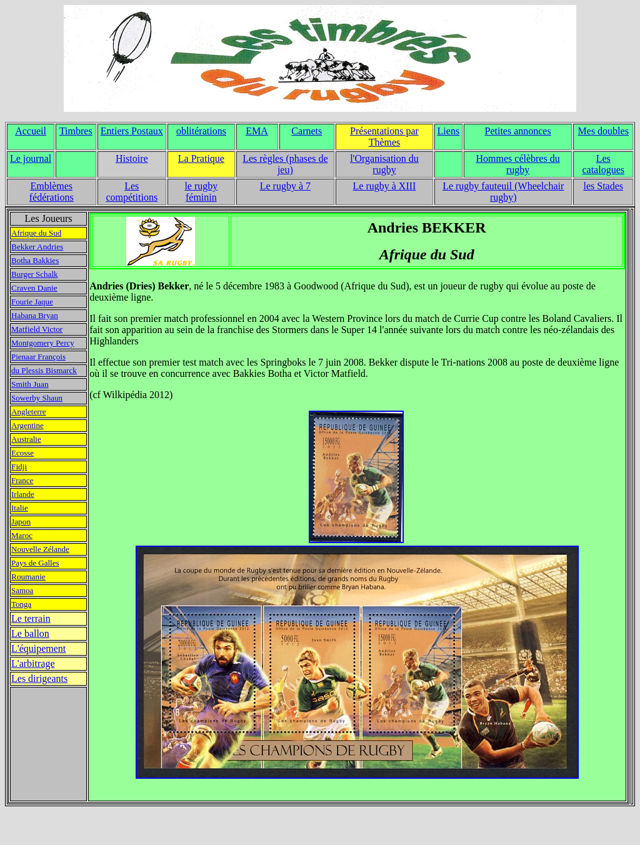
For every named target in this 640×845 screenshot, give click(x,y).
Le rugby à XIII (384, 186)
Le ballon (30, 633)
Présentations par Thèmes (384, 137)
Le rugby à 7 (285, 186)
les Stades (603, 186)
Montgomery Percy (42, 343)
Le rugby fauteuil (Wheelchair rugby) (503, 191)
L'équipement (38, 648)
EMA (257, 131)
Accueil (30, 131)
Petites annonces (518, 131)
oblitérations (201, 131)
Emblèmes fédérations (51, 191)
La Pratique (201, 158)
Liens (449, 131)
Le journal (30, 158)
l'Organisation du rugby (384, 164)
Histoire (132, 158)
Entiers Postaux (132, 131)
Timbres (75, 131)
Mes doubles (603, 131)
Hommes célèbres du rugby (518, 164)
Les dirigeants (39, 678)
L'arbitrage (33, 663)
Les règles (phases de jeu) (285, 164)
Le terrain (31, 618)
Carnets (306, 131)
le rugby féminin (201, 191)
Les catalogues (603, 164)
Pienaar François (38, 356)
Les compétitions (132, 191)
